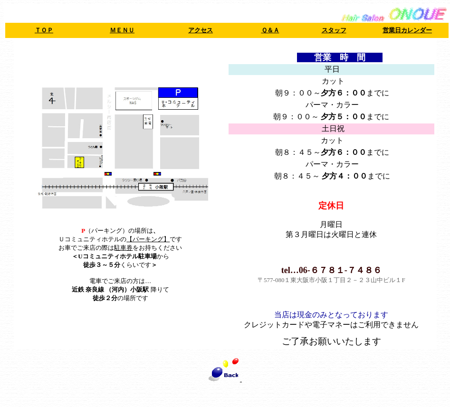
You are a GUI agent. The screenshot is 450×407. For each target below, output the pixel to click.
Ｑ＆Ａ (270, 30)
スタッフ (334, 30)
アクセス (200, 30)
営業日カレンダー (407, 30)
